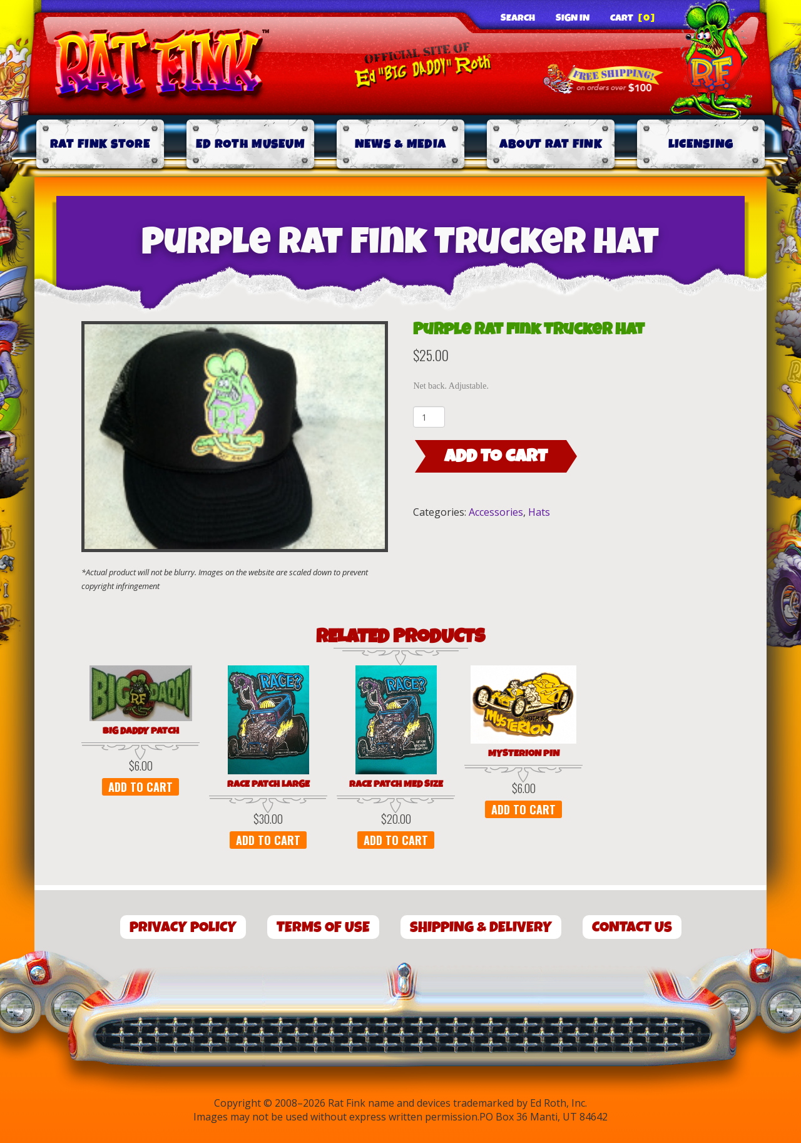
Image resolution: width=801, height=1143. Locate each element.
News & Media (401, 144)
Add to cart (496, 456)
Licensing (701, 144)
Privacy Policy (183, 927)
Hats (539, 512)
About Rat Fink (550, 144)
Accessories (496, 512)
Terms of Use (323, 927)
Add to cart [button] (140, 787)
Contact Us (632, 927)
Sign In (572, 18)
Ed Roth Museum (250, 144)
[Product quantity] (429, 417)
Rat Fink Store (100, 144)
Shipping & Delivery (481, 927)
